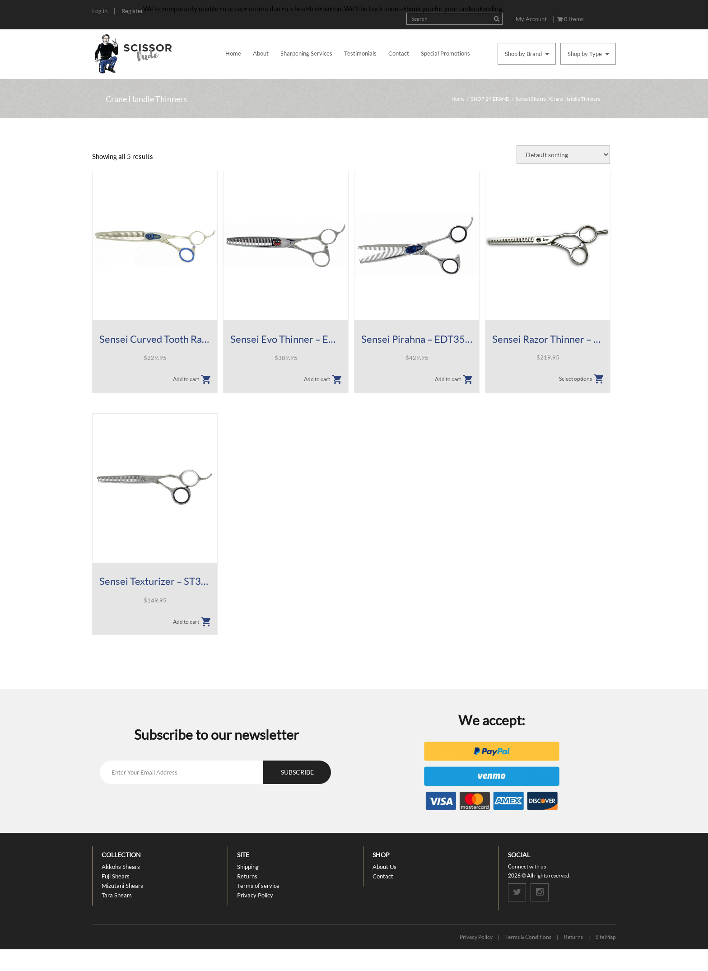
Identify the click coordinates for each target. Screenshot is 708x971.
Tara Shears (117, 895)
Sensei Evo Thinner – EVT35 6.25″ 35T (285, 339)
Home (233, 53)
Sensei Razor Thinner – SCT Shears (547, 339)
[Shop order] (563, 154)
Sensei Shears (531, 99)
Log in (99, 10)
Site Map (606, 937)
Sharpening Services (306, 53)
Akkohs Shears (121, 866)
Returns (247, 876)
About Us (384, 866)
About (261, 53)
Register (132, 10)
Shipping (248, 866)
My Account (531, 19)
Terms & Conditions (528, 937)
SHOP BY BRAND (490, 99)
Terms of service (258, 885)
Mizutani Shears (122, 885)
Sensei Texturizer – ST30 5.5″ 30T (154, 581)
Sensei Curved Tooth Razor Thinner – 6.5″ (154, 339)
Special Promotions (445, 53)
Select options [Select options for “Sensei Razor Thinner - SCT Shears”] (575, 378)
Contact (398, 53)
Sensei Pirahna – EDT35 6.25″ (416, 339)
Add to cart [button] (186, 379)
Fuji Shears (116, 876)
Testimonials (360, 53)
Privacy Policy (255, 895)
